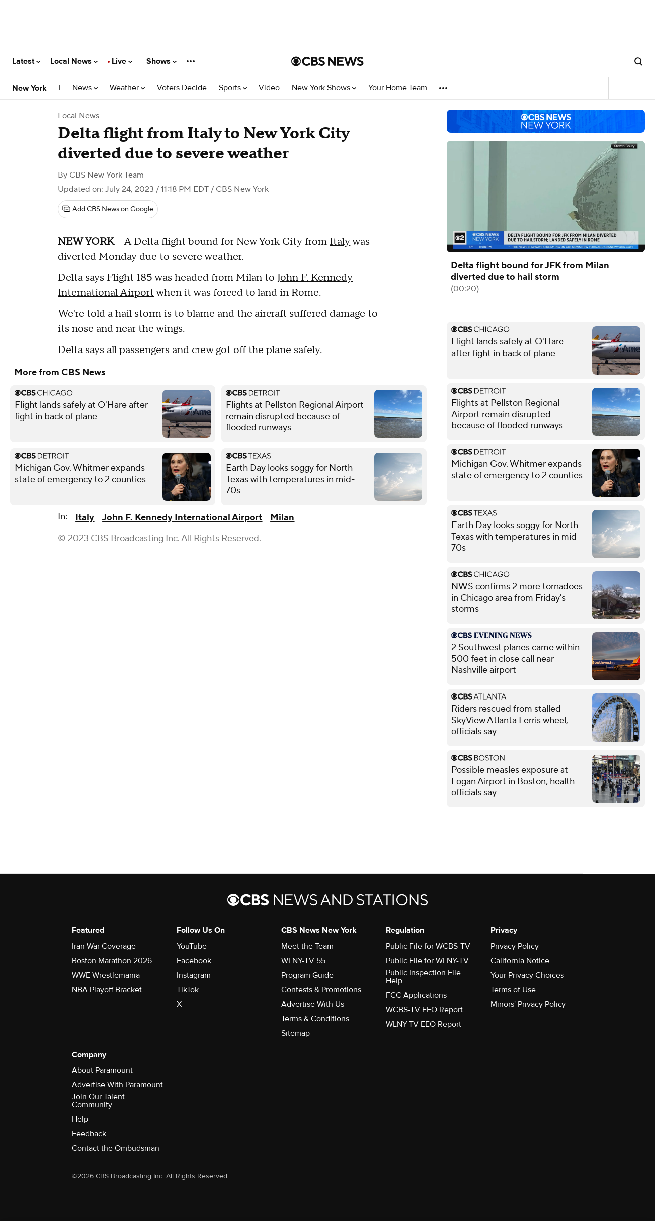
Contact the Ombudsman (115, 1148)
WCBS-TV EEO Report (424, 1010)
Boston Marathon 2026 (112, 961)
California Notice (519, 961)
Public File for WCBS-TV (428, 946)
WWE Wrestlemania (106, 975)
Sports (233, 88)
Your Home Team (397, 88)
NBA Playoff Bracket (107, 990)
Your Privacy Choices (527, 975)
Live (122, 61)
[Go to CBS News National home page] (327, 61)
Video (269, 88)
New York (29, 88)
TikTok (188, 990)
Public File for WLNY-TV (427, 961)
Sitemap (295, 1033)
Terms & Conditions (315, 1019)
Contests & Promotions (321, 990)
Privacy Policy (514, 946)
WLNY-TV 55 (303, 961)
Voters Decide (182, 88)
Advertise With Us (312, 1004)
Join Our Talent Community (98, 1101)
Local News (74, 61)
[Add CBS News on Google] (108, 209)
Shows (161, 61)
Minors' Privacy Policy (528, 1004)
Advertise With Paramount (117, 1085)
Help (80, 1119)
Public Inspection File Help (423, 977)
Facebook (194, 961)
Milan (282, 518)
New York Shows (324, 88)
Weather (127, 88)
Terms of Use (513, 990)
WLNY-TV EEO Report (423, 1024)
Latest (26, 61)
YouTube (192, 946)
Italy (340, 241)
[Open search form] (638, 61)
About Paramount (102, 1070)
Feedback (89, 1134)
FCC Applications (416, 995)
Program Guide (307, 975)
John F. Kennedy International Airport (182, 518)
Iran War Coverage (104, 946)
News (85, 88)
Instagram (194, 975)
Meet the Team (307, 946)
